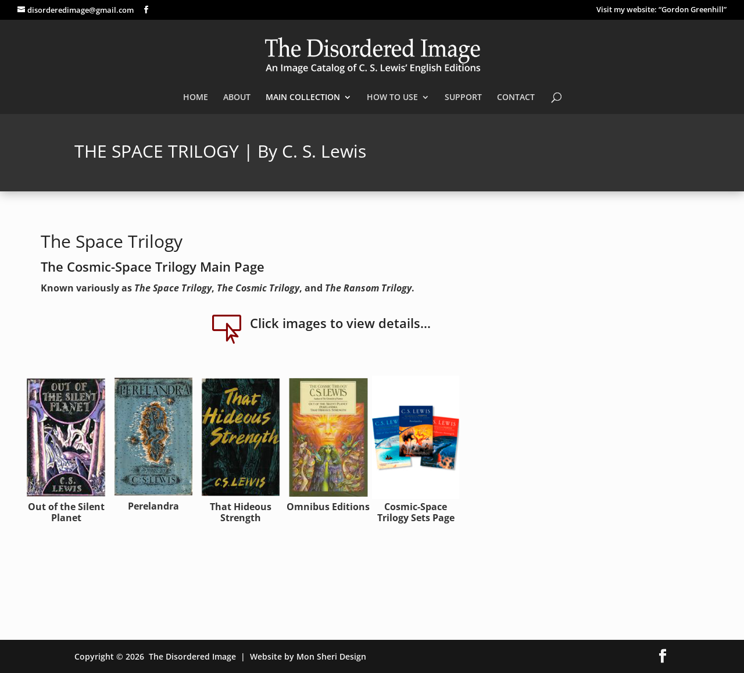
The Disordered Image (192, 656)
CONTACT (516, 97)
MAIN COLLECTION (303, 97)
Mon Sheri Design (331, 656)
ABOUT (237, 97)
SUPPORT (463, 97)
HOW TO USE (392, 97)
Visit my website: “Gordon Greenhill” (661, 10)
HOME (195, 97)
